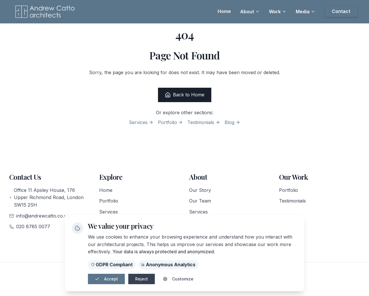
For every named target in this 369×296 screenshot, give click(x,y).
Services (141, 122)
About (250, 11)
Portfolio (170, 122)
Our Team (200, 201)
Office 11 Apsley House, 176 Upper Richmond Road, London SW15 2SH (46, 197)
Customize (178, 278)
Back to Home (184, 95)
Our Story (200, 190)
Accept (106, 278)
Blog (232, 122)
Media (305, 11)
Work (278, 11)
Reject (141, 278)
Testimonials (203, 122)
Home (105, 190)
